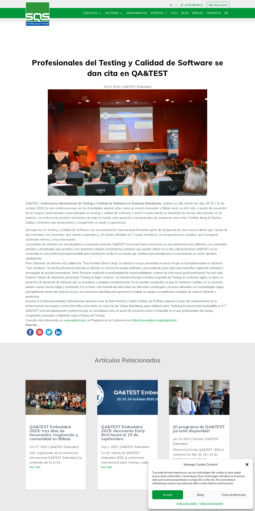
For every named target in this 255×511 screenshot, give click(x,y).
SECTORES (112, 13)
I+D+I (174, 13)
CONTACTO (214, 13)
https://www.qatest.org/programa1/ (154, 320)
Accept (167, 495)
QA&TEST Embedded (136, 87)
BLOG (185, 13)
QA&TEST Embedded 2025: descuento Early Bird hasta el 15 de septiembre (123, 432)
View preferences (234, 495)
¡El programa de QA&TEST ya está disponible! (199, 428)
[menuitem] (226, 15)
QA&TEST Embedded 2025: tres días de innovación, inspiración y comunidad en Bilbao (53, 432)
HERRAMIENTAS (137, 13)
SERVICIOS (90, 13)
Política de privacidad (211, 503)
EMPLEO (197, 13)
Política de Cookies (187, 503)
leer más (34, 467)
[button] (247, 465)
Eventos (198, 439)
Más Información (218, 5)
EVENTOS (157, 13)
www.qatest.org (74, 320)
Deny (200, 495)
